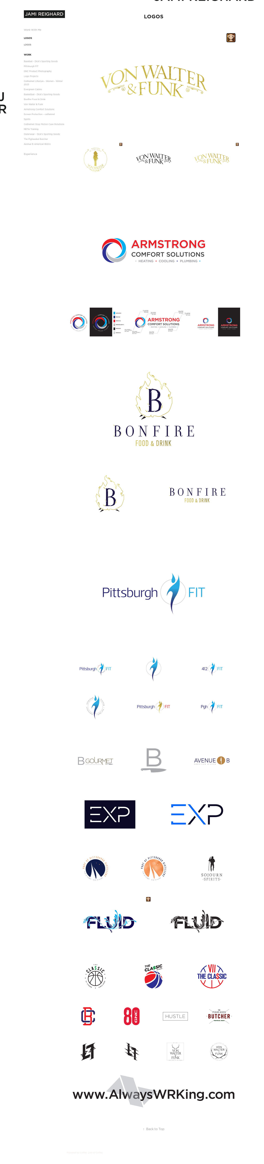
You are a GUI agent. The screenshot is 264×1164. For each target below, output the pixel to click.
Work (27, 54)
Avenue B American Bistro (37, 144)
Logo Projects (31, 76)
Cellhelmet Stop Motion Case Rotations (44, 124)
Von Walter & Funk (33, 104)
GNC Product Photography (38, 71)
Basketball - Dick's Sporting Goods (42, 94)
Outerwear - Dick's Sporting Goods (42, 134)
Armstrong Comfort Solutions (39, 109)
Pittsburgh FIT (31, 66)
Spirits (27, 119)
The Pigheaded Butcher (36, 139)
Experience (30, 154)
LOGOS (28, 38)
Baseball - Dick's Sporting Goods (41, 61)
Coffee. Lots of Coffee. (91, 1152)
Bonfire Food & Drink (35, 99)
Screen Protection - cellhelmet (39, 114)
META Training (31, 129)
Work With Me (32, 30)
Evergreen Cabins (33, 89)
